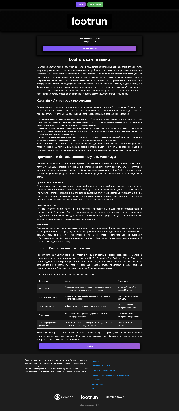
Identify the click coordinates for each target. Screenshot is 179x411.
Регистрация (95, 4)
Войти (80, 4)
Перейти (89, 346)
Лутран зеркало (89, 48)
